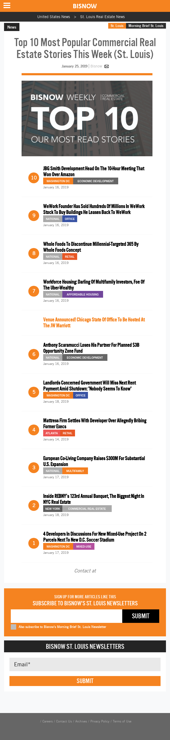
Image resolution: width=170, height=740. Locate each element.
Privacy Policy (99, 721)
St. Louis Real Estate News (102, 17)
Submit (85, 680)
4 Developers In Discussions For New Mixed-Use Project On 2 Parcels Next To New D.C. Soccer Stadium (94, 537)
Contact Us (64, 721)
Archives (81, 721)
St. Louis (117, 25)
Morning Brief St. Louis (146, 25)
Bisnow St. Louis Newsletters (85, 646)
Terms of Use (122, 721)
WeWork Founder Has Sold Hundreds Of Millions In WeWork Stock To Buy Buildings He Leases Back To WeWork (93, 209)
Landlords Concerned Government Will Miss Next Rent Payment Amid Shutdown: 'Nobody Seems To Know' (89, 386)
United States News (53, 17)
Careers (47, 721)
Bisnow (96, 66)
